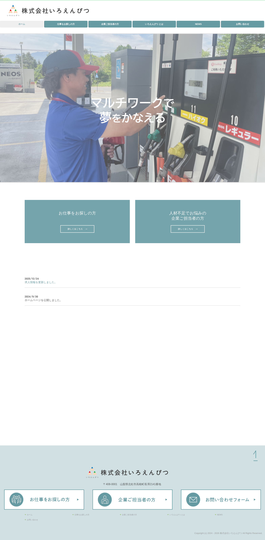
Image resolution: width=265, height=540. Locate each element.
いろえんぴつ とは (154, 24)
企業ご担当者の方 (110, 24)
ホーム (21, 24)
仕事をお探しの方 (66, 24)
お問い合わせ (242, 24)
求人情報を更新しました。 (41, 282)
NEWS (198, 24)
